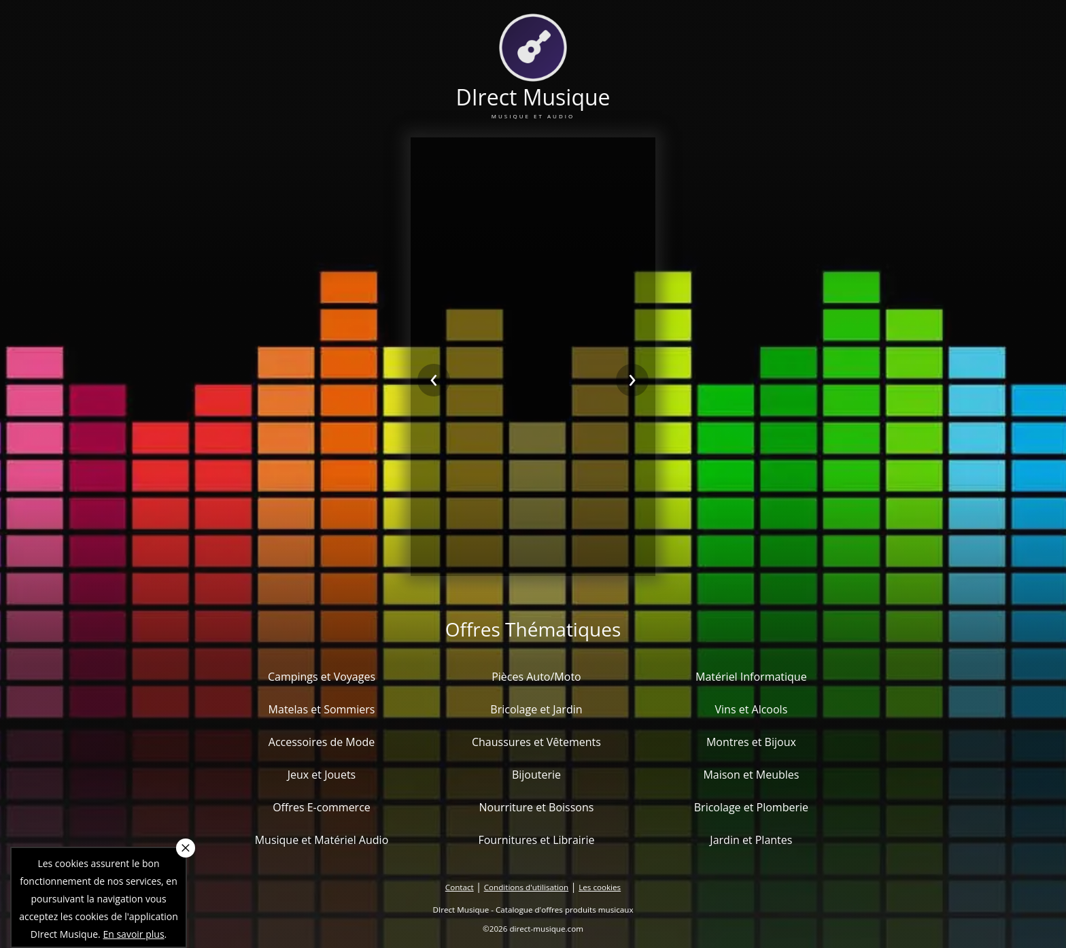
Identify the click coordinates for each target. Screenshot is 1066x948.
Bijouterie (536, 774)
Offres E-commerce (322, 807)
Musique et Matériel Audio (322, 839)
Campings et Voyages (321, 676)
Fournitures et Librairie (536, 839)
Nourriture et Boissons (536, 807)
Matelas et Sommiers (322, 709)
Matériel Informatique (751, 676)
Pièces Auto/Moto (536, 676)
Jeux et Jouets (322, 774)
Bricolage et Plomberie (751, 807)
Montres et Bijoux (751, 741)
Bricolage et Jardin (536, 709)
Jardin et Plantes (751, 839)
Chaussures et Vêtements (536, 741)
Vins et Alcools (751, 709)
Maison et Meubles (751, 774)
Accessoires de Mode (322, 741)
